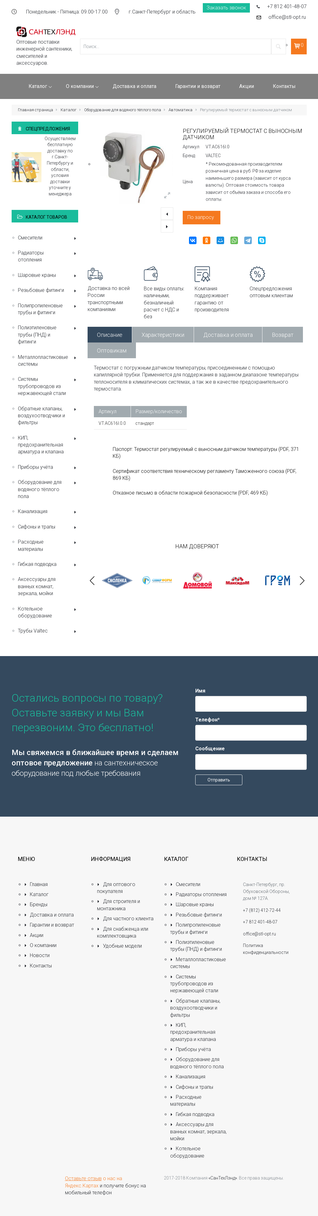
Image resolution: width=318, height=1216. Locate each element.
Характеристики (163, 334)
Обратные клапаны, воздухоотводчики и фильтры (48, 416)
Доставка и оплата (228, 334)
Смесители (48, 238)
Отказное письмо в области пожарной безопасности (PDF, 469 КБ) (190, 493)
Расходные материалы (48, 545)
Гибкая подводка (48, 564)
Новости (37, 955)
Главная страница (35, 109)
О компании (40, 945)
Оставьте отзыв (83, 1178)
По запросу (200, 217)
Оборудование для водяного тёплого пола (122, 109)
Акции (34, 935)
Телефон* (207, 720)
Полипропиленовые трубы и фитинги (48, 309)
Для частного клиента (125, 919)
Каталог (69, 109)
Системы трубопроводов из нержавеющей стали (48, 386)
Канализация (48, 512)
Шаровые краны (48, 275)
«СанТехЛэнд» (222, 1177)
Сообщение (210, 749)
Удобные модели (119, 946)
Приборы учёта (48, 467)
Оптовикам (112, 350)
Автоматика (180, 109)
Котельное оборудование (48, 612)
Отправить (219, 779)
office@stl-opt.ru (287, 17)
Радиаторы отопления (48, 256)
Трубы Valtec (48, 631)
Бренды (36, 904)
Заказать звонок (226, 8)
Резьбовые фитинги (48, 290)
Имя (200, 691)
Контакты (38, 966)
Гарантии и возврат (49, 925)
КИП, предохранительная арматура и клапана (48, 445)
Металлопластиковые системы (48, 360)
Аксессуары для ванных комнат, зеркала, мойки (37, 586)
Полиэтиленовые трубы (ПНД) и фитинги (48, 335)
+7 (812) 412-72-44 (262, 910)
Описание (109, 334)
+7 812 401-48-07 (287, 6)
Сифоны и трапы (48, 527)
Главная (36, 884)
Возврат (283, 334)
